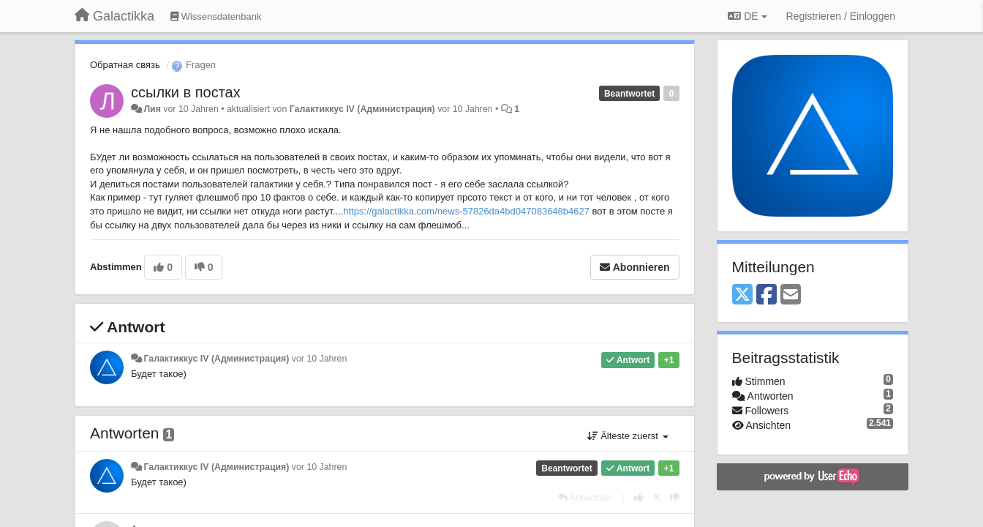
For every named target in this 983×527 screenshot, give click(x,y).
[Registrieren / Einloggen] (840, 16)
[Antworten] (585, 497)
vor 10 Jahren (319, 359)
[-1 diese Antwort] (674, 497)
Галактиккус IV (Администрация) (362, 109)
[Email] (790, 295)
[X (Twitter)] (742, 295)
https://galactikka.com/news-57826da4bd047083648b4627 (466, 211)
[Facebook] (766, 295)
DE (747, 16)
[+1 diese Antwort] (639, 497)
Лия (151, 109)
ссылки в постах (186, 92)
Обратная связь (125, 64)
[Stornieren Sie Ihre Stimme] (656, 497)
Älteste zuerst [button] (627, 435)
